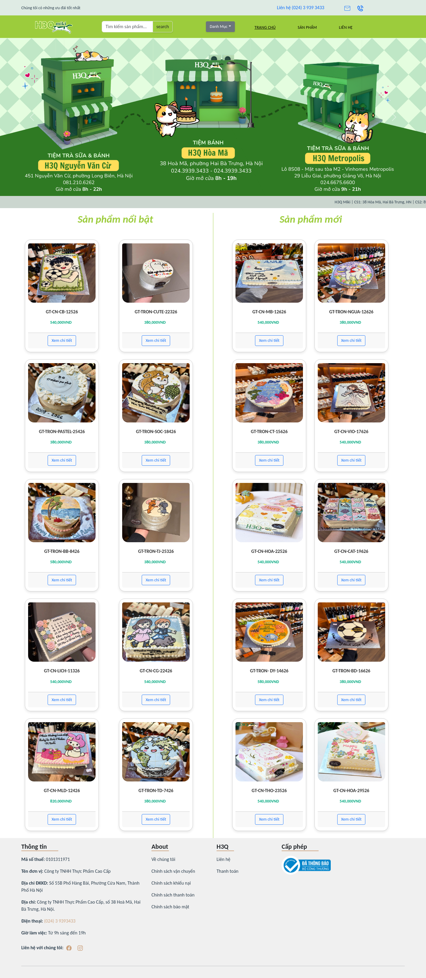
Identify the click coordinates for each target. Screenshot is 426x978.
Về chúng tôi (163, 859)
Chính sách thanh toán (172, 895)
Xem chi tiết (61, 340)
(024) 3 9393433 (59, 921)
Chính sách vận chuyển (173, 871)
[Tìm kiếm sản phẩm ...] (127, 26)
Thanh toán (227, 871)
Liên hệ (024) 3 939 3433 (300, 7)
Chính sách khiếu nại (171, 883)
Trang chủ (264, 27)
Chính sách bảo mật (170, 907)
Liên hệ (346, 27)
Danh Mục (218, 26)
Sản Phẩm (307, 27)
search (162, 26)
